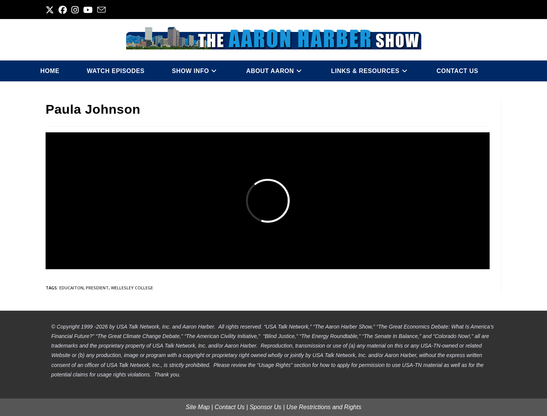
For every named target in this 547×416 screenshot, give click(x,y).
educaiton (71, 288)
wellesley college (132, 288)
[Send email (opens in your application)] (101, 10)
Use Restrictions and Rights (323, 407)
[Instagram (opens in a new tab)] (75, 10)
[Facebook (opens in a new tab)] (62, 10)
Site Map (198, 407)
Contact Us (230, 407)
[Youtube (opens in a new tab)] (88, 10)
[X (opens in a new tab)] (51, 10)
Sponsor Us (265, 407)
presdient (97, 288)
